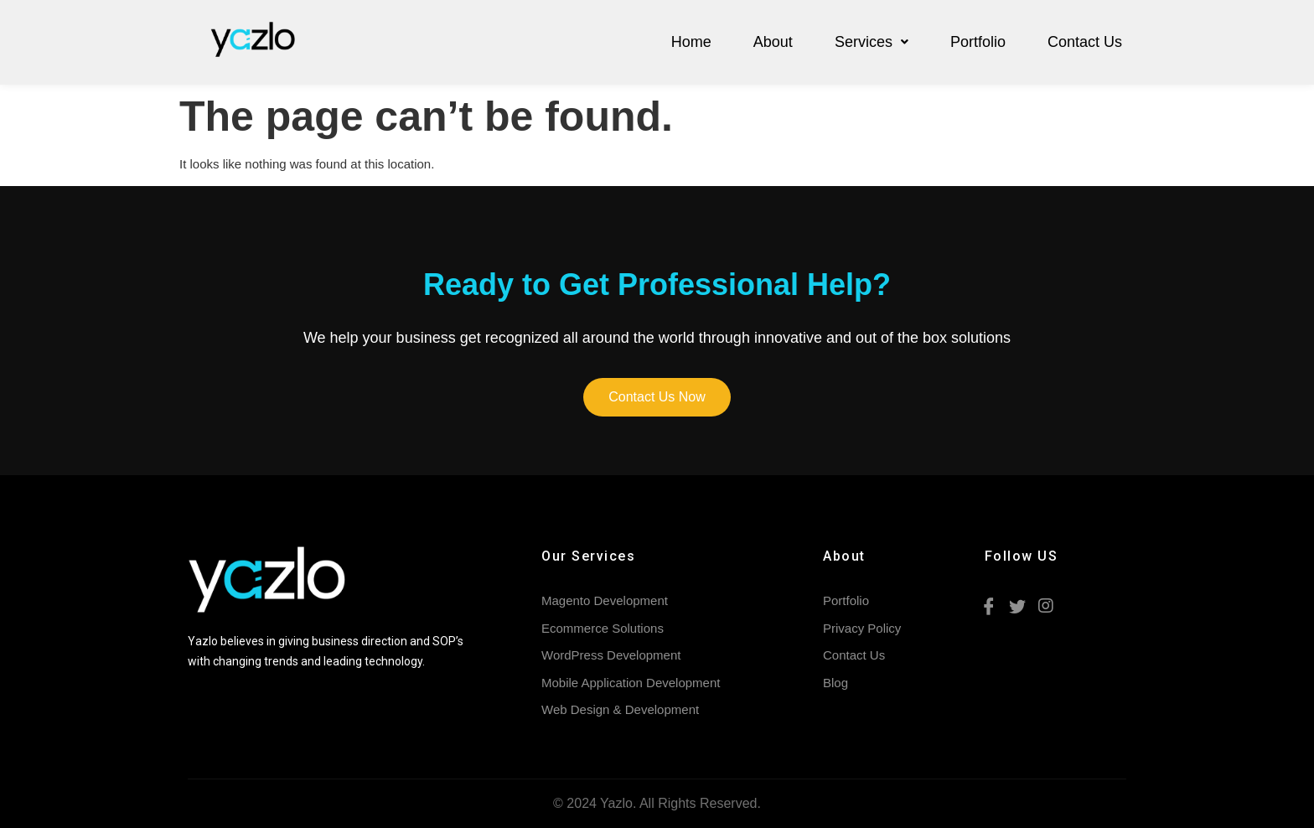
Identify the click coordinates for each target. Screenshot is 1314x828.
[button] (657, 397)
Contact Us (1085, 42)
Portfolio (978, 42)
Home (691, 42)
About (773, 42)
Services (871, 42)
